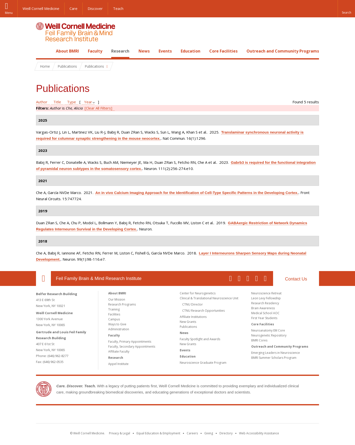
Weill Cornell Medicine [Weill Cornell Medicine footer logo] (141, 415)
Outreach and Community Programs (283, 51)
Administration (118, 329)
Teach (118, 8)
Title (57, 101)
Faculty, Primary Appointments (129, 341)
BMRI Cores (259, 340)
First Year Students (264, 318)
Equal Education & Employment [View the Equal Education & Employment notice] (158, 433)
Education (190, 51)
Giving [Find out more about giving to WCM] (208, 433)
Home (41, 51)
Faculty (95, 51)
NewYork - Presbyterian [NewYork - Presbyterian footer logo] (219, 415)
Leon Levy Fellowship (266, 298)
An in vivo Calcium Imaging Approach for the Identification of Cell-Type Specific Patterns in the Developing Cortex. (196, 193)
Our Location (43, 278)
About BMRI (67, 51)
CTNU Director (192, 304)
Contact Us (296, 279)
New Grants (188, 322)
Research (120, 51)
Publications (188, 327)
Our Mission (116, 299)
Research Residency (265, 303)
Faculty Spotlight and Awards (200, 339)
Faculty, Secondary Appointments (131, 346)
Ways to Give (117, 324)
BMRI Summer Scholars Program (273, 358)
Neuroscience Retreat (266, 293)
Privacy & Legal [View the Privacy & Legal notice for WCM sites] (119, 433)
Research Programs (122, 304)
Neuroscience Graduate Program (203, 363)
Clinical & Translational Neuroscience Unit (209, 298)
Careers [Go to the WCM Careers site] (192, 433)
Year (88, 101)
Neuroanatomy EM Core (268, 330)
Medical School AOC (265, 313)
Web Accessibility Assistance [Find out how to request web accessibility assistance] (259, 433)
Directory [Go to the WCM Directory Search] (226, 433)
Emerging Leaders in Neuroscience (275, 353)
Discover (95, 8)
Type (71, 101)
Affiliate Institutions (193, 317)
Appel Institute (118, 364)
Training (114, 309)
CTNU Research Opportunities (203, 310)
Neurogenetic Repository (268, 335)
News (144, 51)
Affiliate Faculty (118, 351)
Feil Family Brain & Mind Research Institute (99, 278)
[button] (346, 8)
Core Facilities (223, 51)
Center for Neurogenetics (197, 293)
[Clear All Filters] (98, 108)
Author (41, 101)
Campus (114, 319)
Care (73, 8)
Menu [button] (9, 13)
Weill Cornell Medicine (41, 8)
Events (165, 51)
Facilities (114, 314)
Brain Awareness (263, 308)
